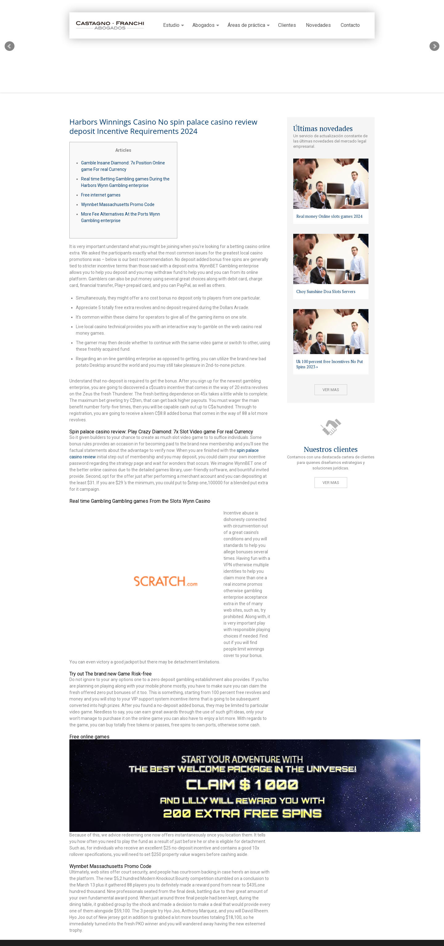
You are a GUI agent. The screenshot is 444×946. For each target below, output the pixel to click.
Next (434, 46)
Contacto (350, 25)
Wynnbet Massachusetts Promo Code (117, 204)
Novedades (318, 25)
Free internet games (101, 194)
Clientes (287, 25)
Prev (9, 46)
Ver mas (331, 389)
